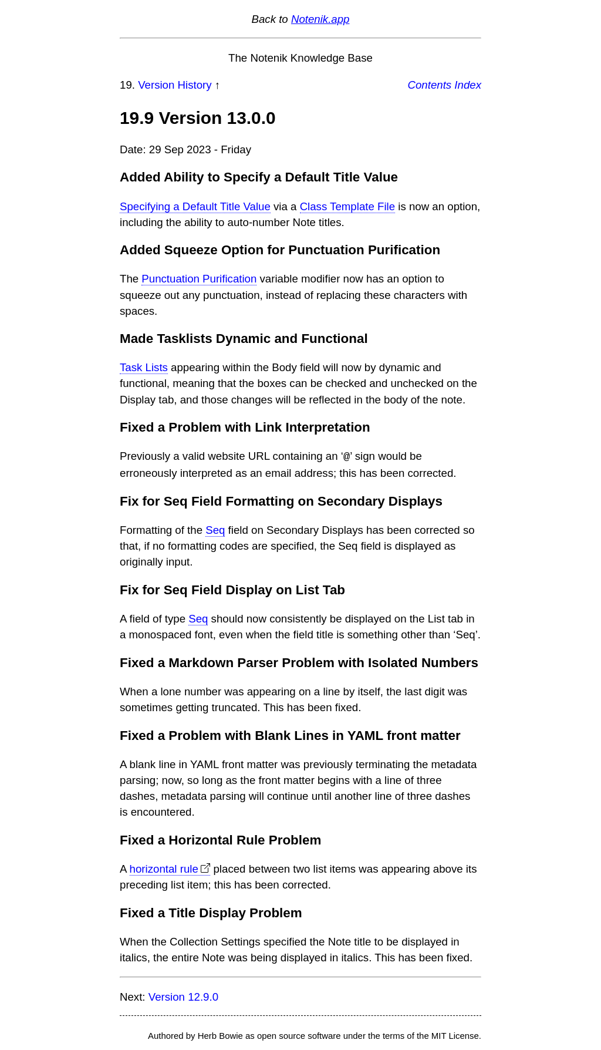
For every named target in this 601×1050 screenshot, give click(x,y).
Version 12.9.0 (183, 996)
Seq (215, 529)
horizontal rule (164, 868)
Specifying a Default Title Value (195, 206)
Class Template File (347, 206)
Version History (174, 85)
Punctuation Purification (198, 278)
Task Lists (144, 367)
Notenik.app (320, 19)
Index (467, 85)
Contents (430, 85)
